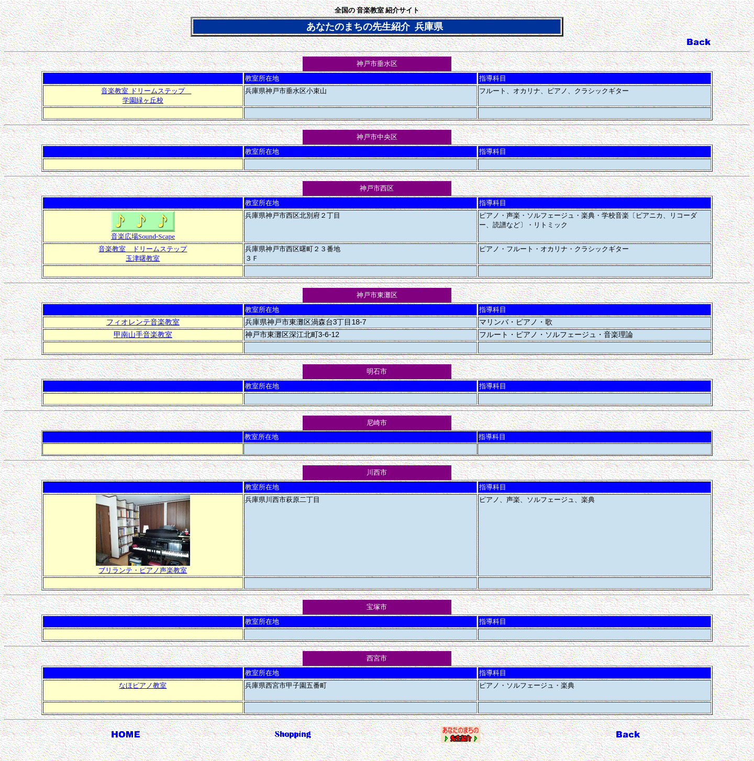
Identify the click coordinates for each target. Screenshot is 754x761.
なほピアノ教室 (143, 685)
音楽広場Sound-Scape (143, 233)
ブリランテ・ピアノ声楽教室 (143, 566)
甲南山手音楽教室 (143, 335)
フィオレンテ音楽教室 (143, 322)
